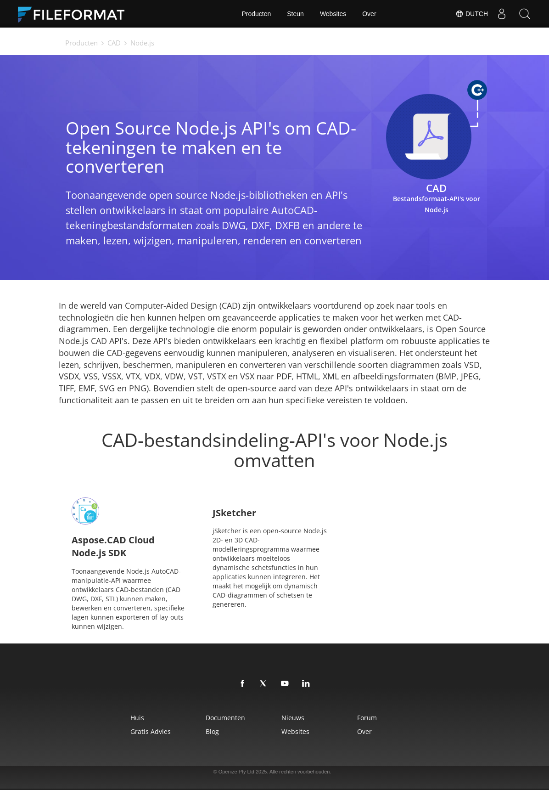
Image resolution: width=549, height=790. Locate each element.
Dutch (471, 14)
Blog (212, 731)
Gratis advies (150, 731)
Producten (256, 13)
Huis (137, 717)
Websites (333, 13)
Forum (367, 717)
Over (369, 13)
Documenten (225, 717)
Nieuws (292, 717)
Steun (295, 13)
